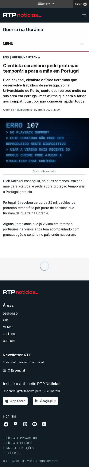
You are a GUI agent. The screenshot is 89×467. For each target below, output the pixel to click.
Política (9, 334)
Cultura (9, 341)
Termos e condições (18, 448)
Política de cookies (17, 443)
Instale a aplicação (31, 383)
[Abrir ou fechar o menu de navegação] (83, 15)
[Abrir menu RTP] (44, 4)
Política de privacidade (20, 438)
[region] (44, 143)
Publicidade (11, 453)
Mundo (8, 327)
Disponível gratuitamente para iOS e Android (31, 391)
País (6, 320)
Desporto (10, 313)
